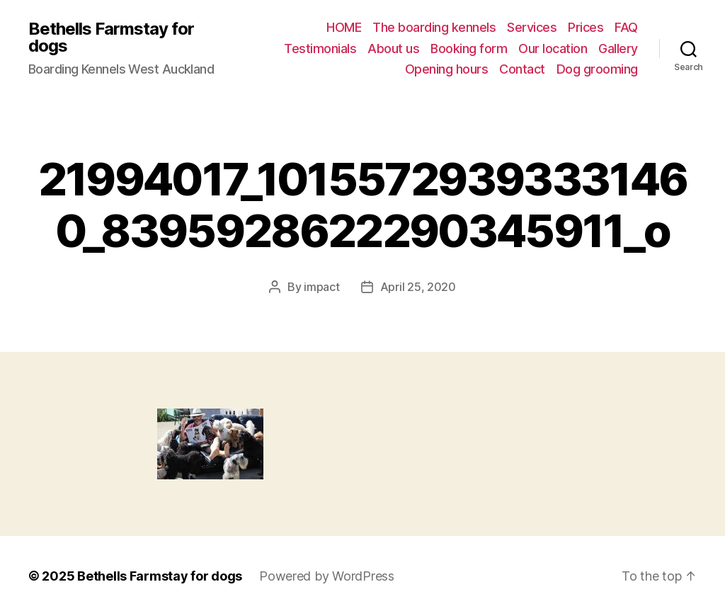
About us (393, 48)
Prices (585, 27)
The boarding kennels (434, 27)
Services (531, 27)
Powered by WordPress (326, 576)
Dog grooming (597, 69)
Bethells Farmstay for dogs (111, 38)
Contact (522, 69)
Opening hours (447, 69)
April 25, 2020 (418, 287)
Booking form (468, 48)
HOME (343, 27)
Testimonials (320, 48)
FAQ (626, 27)
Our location (552, 48)
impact (321, 287)
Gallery (618, 48)
